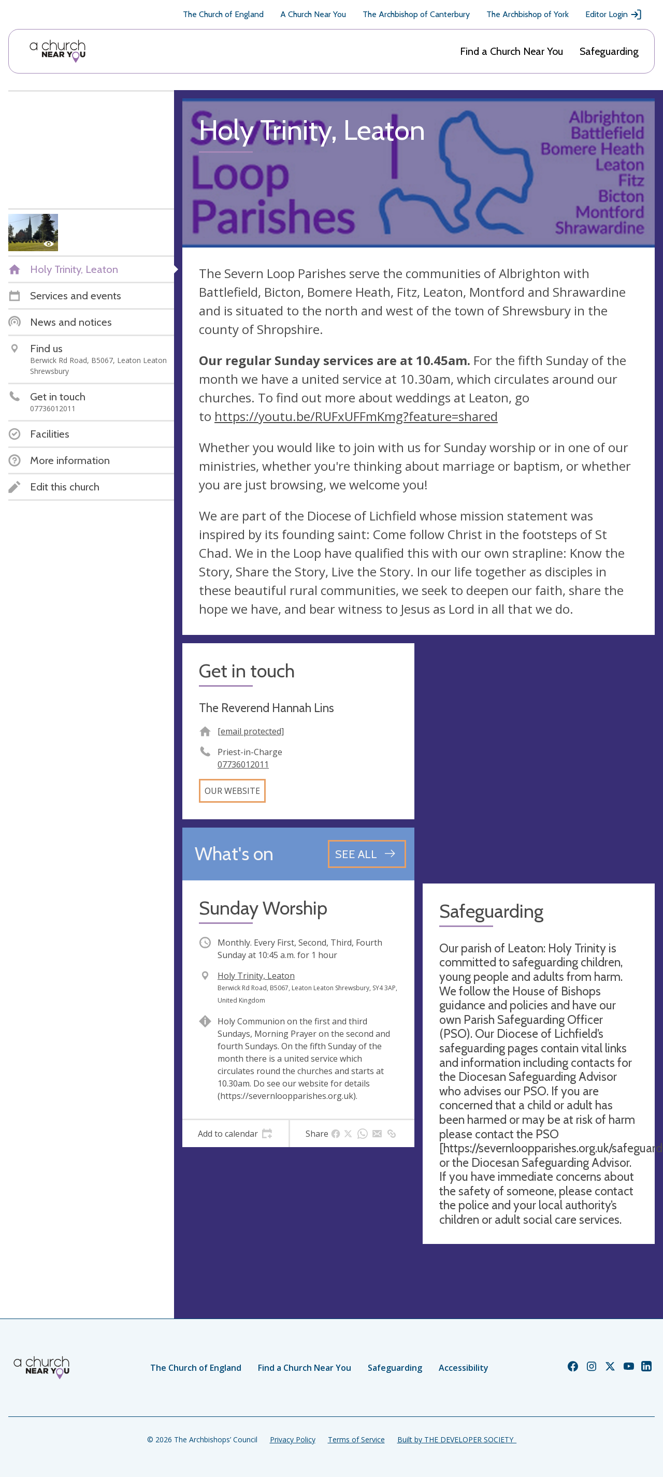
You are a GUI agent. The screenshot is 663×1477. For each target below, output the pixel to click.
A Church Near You (313, 14)
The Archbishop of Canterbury (416, 14)
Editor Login (613, 14)
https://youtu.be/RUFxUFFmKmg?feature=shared (356, 416)
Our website (232, 791)
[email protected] (251, 731)
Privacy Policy (292, 1439)
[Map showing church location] (539, 759)
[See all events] (367, 854)
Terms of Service (356, 1439)
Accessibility (463, 1367)
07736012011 (243, 764)
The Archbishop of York (527, 14)
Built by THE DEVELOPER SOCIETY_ (456, 1439)
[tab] (235, 1133)
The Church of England (223, 14)
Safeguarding (609, 51)
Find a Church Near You (511, 51)
